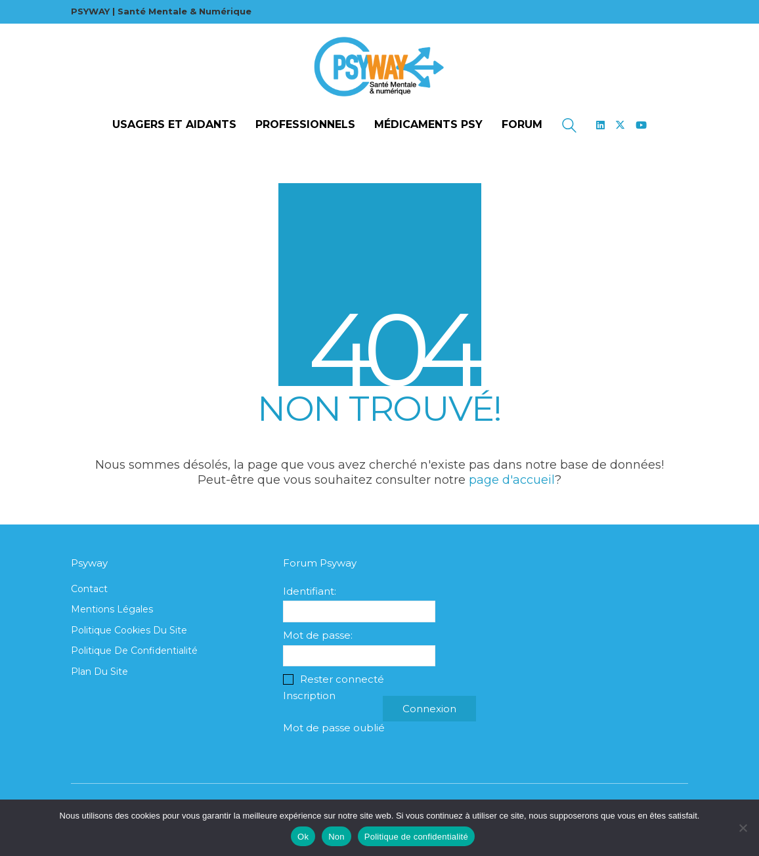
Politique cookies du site (129, 630)
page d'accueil (512, 480)
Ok (303, 837)
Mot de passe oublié (334, 727)
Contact (89, 589)
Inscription (309, 695)
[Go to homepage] (379, 67)
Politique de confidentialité (134, 650)
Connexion (429, 708)
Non (336, 837)
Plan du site (99, 671)
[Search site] (569, 127)
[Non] (742, 827)
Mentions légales (112, 609)
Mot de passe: (318, 635)
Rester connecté (342, 679)
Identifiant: (309, 591)
